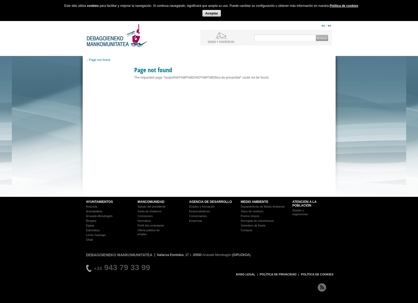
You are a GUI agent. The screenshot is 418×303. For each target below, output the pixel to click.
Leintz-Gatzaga (96, 235)
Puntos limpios (250, 216)
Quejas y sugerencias (221, 41)
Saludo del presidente (152, 206)
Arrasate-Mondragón (99, 216)
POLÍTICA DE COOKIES (317, 274)
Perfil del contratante (151, 225)
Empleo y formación (202, 206)
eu (323, 25)
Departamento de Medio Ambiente (263, 206)
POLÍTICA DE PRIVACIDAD (278, 274)
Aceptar (211, 13)
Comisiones (145, 216)
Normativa (144, 220)
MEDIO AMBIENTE (254, 202)
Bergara (91, 220)
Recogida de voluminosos (257, 220)
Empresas (195, 220)
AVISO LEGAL (245, 274)
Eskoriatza (92, 230)
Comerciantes (198, 216)
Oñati (89, 239)
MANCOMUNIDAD (151, 202)
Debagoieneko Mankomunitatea (117, 35)
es (329, 25)
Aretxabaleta (94, 211)
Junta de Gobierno (150, 211)
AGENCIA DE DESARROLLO (210, 202)
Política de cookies (344, 6)
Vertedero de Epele (253, 225)
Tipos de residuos (252, 211)
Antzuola (91, 206)
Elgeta (90, 225)
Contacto (246, 230)
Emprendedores (199, 211)
